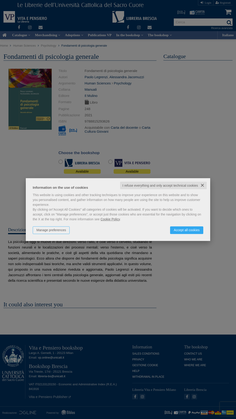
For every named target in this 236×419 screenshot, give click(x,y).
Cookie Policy (110, 219)
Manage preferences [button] (51, 230)
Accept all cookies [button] (187, 230)
